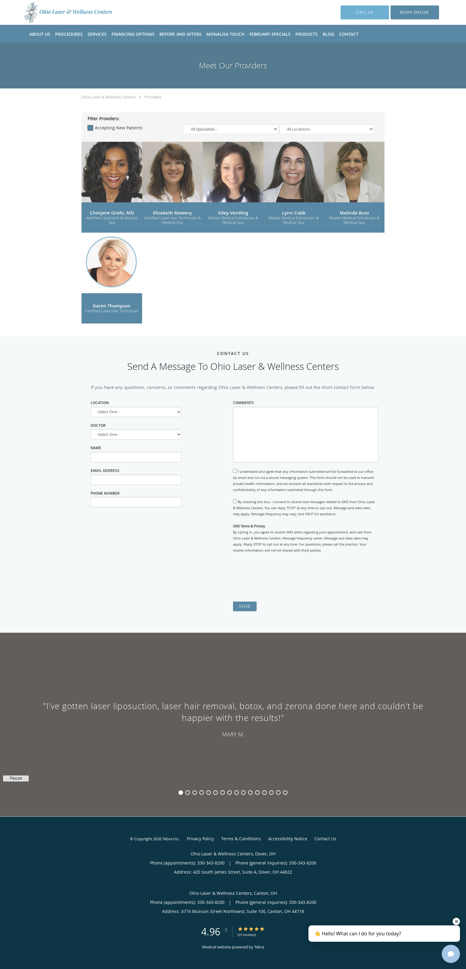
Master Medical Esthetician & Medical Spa (233, 220)
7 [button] (222, 792)
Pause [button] (16, 778)
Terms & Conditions (241, 838)
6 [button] (215, 792)
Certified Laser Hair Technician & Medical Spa (172, 220)
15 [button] (278, 792)
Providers (153, 97)
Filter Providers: (103, 119)
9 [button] (236, 792)
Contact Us (325, 838)
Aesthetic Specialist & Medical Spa (112, 220)
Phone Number (105, 493)
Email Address (105, 470)
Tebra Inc (170, 838)
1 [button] (180, 792)
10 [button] (243, 792)
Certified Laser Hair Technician (111, 311)
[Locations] (327, 129)
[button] (415, 12)
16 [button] (285, 792)
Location (100, 402)
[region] (233, 718)
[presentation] (279, 577)
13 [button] (264, 792)
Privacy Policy (200, 838)
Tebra (259, 947)
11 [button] (250, 792)
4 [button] (201, 792)
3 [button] (194, 792)
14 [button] (271, 792)
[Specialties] (231, 129)
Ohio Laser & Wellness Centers (109, 97)
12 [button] (257, 792)
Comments (243, 402)
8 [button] (229, 792)
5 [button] (208, 792)
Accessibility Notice (287, 838)
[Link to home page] (59, 12)
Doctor (98, 425)
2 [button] (187, 792)
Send (245, 606)
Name (96, 447)
